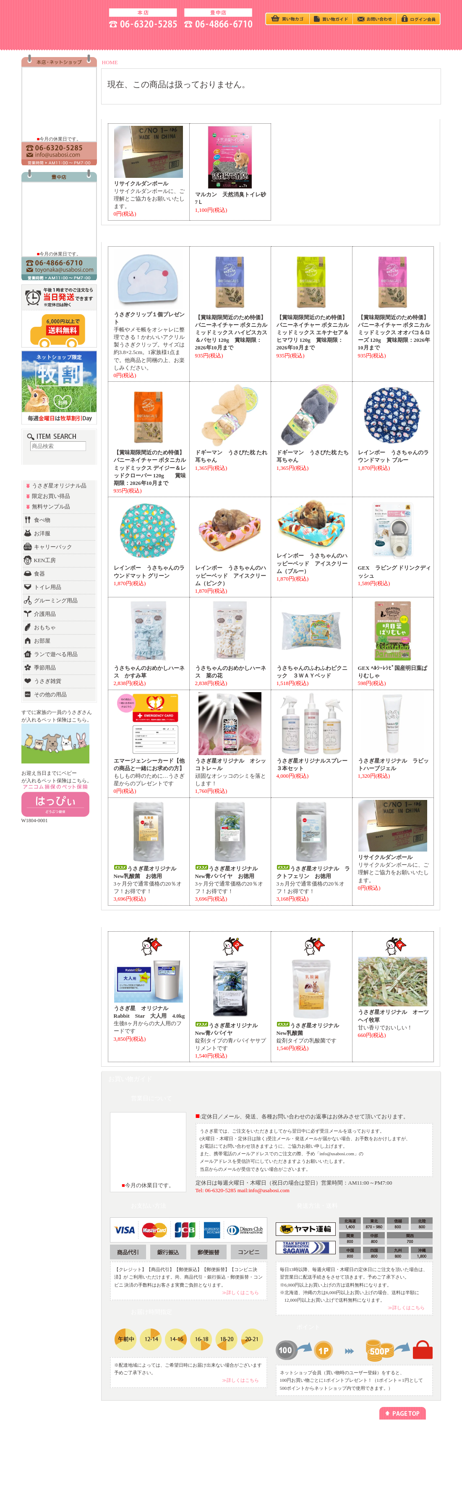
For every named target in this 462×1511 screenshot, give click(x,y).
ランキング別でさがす (58, 1452)
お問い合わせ (387, 1460)
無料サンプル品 (51, 506)
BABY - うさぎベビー (231, 39)
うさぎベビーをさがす (58, 1437)
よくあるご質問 (389, 1467)
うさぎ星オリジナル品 (59, 485)
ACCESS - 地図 (112, 39)
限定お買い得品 (51, 496)
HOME (110, 62)
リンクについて (254, 1444)
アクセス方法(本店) (393, 1444)
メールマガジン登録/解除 (263, 1437)
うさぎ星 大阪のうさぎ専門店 (61, 17)
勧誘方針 (315, 1452)
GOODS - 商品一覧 (410, 39)
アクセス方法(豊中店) (395, 1452)
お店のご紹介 (387, 1437)
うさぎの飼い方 (171, 39)
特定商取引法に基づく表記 (332, 1444)
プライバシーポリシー (328, 1437)
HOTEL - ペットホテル (350, 39)
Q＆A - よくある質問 (291, 39)
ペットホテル (184, 1444)
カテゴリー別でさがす (58, 1444)
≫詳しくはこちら (240, 1292)
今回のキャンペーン (123, 1444)
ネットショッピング (191, 1437)
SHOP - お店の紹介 (51, 39)
